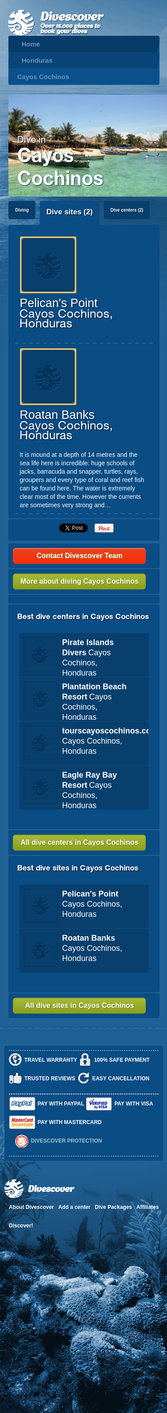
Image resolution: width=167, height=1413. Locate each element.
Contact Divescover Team (79, 555)
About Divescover (31, 1207)
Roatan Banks (57, 415)
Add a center (74, 1207)
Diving (22, 210)
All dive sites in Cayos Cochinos (79, 1005)
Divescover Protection (66, 1141)
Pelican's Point (58, 303)
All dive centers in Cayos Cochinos (80, 842)
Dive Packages (113, 1207)
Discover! (21, 1226)
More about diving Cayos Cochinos (79, 581)
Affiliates (148, 1207)
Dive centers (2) (126, 210)
